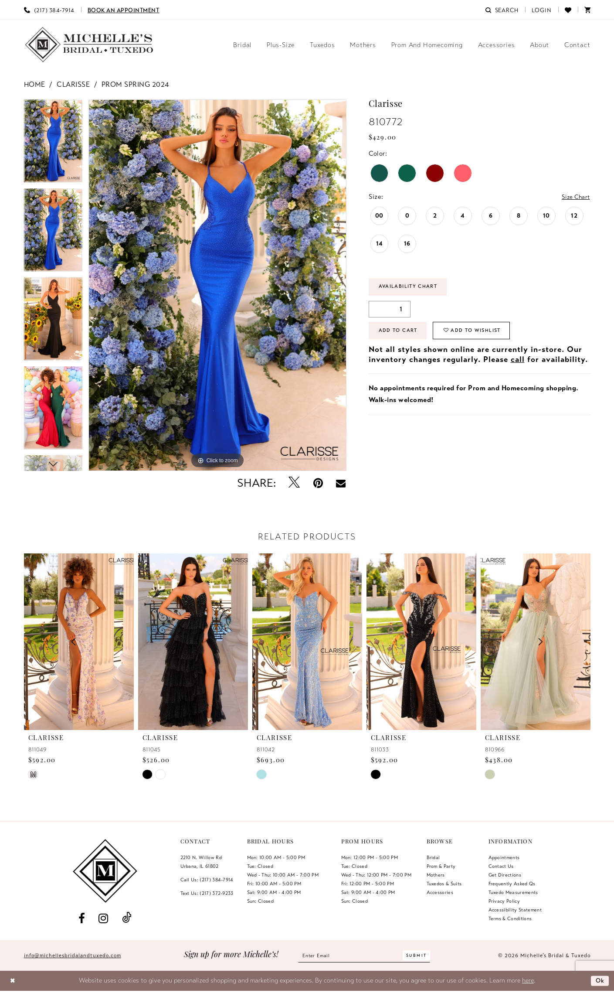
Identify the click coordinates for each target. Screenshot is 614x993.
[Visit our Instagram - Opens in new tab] (103, 918)
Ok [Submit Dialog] (599, 980)
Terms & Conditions (510, 918)
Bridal (433, 857)
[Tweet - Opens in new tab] (294, 483)
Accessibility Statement (515, 910)
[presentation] (193, 641)
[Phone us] (49, 9)
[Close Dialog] (13, 981)
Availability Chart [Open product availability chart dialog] (412, 287)
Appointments (504, 857)
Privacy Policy (504, 901)
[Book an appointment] (123, 9)
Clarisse (73, 84)
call (518, 364)
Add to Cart (401, 334)
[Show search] (502, 9)
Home (34, 84)
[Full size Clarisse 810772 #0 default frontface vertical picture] (217, 285)
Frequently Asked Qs (512, 883)
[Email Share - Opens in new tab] (340, 483)
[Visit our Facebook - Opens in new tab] (82, 918)
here (528, 980)
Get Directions (505, 875)
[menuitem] (49, 9)
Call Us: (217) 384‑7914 (207, 880)
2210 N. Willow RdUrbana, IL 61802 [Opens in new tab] (201, 861)
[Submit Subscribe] (422, 955)
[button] (541, 9)
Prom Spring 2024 (135, 84)
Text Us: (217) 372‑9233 (207, 893)
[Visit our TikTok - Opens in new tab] (126, 918)
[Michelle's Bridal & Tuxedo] (89, 44)
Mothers (436, 875)
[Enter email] (364, 955)
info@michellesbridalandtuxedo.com (72, 955)
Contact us (501, 866)
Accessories (440, 892)
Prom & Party (441, 866)
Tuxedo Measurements (513, 892)
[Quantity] (389, 311)
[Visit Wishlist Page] (568, 9)
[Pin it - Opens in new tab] (318, 483)
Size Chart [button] (574, 197)
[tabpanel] (53, 143)
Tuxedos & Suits (444, 883)
